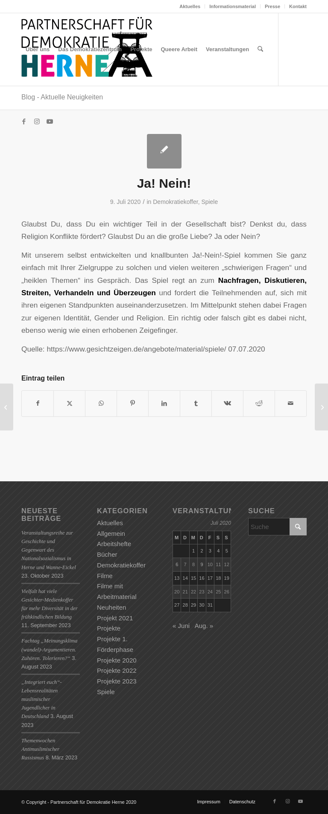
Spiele (209, 201)
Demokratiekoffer (175, 201)
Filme (105, 575)
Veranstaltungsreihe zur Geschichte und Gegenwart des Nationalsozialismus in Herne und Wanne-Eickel (48, 550)
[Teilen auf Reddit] (259, 403)
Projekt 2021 (115, 618)
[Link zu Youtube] (49, 121)
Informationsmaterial (232, 6)
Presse (272, 6)
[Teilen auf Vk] (227, 403)
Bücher (107, 554)
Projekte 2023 (117, 681)
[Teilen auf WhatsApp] (101, 403)
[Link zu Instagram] (36, 121)
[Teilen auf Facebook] (37, 403)
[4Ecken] (321, 407)
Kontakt (298, 6)
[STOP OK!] (6, 407)
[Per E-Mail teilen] (290, 403)
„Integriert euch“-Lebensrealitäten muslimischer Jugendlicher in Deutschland (41, 699)
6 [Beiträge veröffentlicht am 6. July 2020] (177, 564)
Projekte (108, 628)
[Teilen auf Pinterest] (132, 403)
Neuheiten (111, 607)
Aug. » (204, 625)
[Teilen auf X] (69, 403)
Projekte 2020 (117, 660)
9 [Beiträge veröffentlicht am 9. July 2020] (201, 564)
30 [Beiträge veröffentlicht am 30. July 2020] (201, 605)
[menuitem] (190, 6)
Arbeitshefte (114, 543)
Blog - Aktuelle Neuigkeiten (62, 97)
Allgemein (111, 533)
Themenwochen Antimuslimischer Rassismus (40, 749)
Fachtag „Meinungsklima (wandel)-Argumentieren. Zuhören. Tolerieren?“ (49, 649)
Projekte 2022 (117, 670)
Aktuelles (189, 6)
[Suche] (260, 49)
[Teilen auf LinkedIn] (164, 403)
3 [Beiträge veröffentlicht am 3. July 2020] (210, 550)
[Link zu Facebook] (24, 121)
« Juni (181, 625)
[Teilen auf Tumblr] (195, 403)
